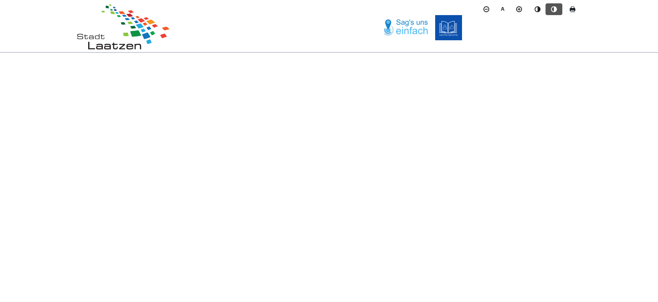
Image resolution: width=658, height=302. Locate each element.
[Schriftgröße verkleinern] (486, 9)
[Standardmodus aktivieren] (537, 9)
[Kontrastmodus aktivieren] (554, 9)
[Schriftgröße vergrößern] (519, 9)
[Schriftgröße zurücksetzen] (502, 9)
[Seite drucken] (572, 9)
